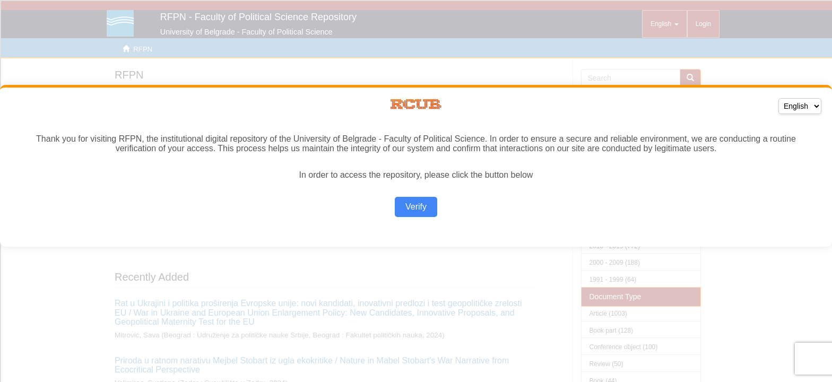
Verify (416, 206)
